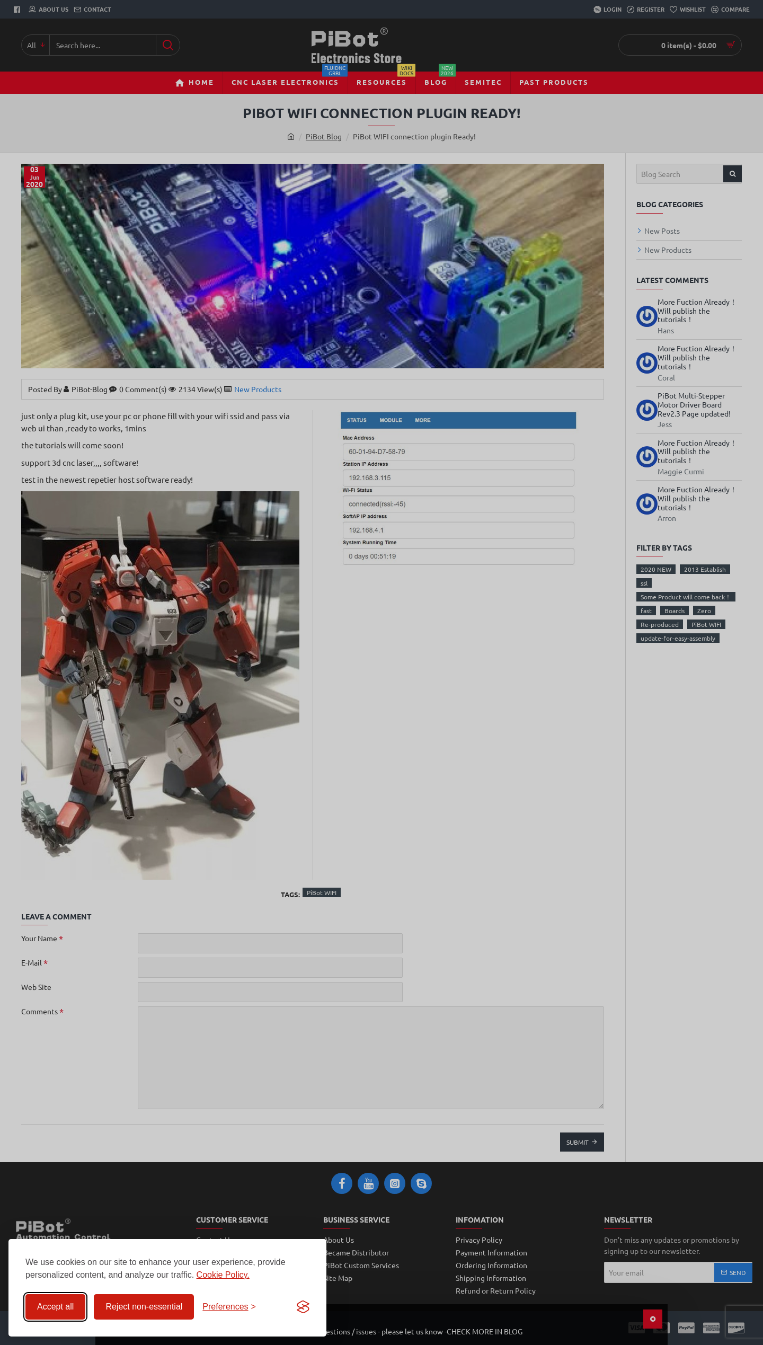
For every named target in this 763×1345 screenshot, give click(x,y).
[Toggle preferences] (229, 1306)
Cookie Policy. (223, 1274)
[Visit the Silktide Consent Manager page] (303, 1306)
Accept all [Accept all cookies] (55, 1306)
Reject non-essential (143, 1306)
